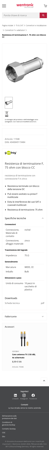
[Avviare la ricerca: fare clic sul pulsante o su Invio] (43, 15)
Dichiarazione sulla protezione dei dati (9, 417)
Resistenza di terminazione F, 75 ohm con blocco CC (24, 36)
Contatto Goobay (9, 429)
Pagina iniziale (7, 25)
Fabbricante (24, 316)
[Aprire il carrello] (45, 6)
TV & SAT (19, 25)
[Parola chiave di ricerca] (21, 15)
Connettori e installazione (36, 25)
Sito (3, 436)
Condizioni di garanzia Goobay (8, 423)
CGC (3, 432)
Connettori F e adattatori (15, 30)
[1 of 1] (9, 103)
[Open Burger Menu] (4, 6)
